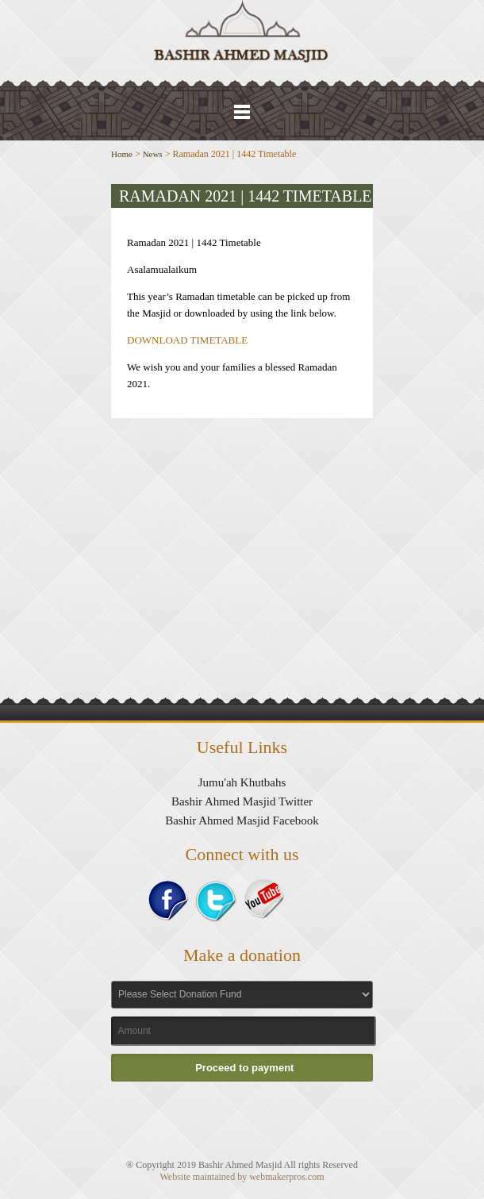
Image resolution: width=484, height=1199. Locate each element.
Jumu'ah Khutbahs (242, 782)
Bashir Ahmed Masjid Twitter (242, 801)
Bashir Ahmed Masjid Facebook (242, 820)
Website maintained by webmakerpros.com (242, 1176)
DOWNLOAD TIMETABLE (187, 340)
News (153, 154)
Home (122, 154)
